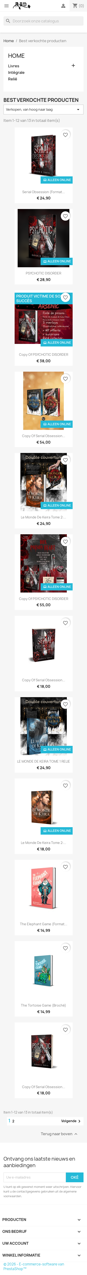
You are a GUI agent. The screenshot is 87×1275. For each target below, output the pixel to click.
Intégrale (16, 72)
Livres (13, 66)
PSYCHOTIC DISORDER (43, 273)
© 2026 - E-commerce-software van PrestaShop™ (33, 1266)
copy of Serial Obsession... (43, 436)
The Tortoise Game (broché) (43, 1005)
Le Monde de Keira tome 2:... (43, 517)
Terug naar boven (60, 1134)
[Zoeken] (43, 21)
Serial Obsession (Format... (43, 192)
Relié (12, 79)
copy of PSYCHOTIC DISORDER (43, 354)
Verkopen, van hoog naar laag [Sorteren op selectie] (43, 109)
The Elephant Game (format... (43, 924)
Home (16, 56)
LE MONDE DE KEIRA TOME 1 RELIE (43, 761)
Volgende (71, 1121)
